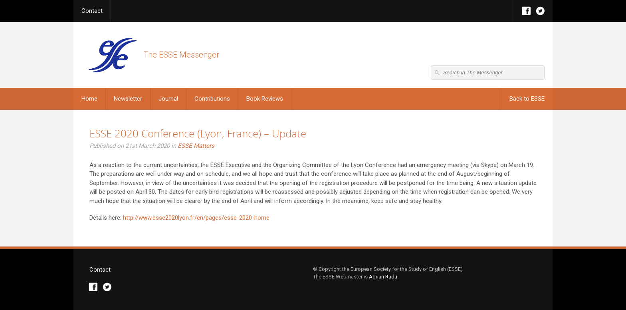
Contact (92, 10)
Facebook (526, 11)
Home (89, 98)
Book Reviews (264, 98)
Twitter (540, 11)
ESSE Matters (196, 145)
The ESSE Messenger (112, 55)
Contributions (212, 98)
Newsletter (128, 98)
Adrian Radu (383, 277)
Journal (168, 98)
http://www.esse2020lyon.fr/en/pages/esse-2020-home (196, 217)
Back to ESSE (527, 98)
